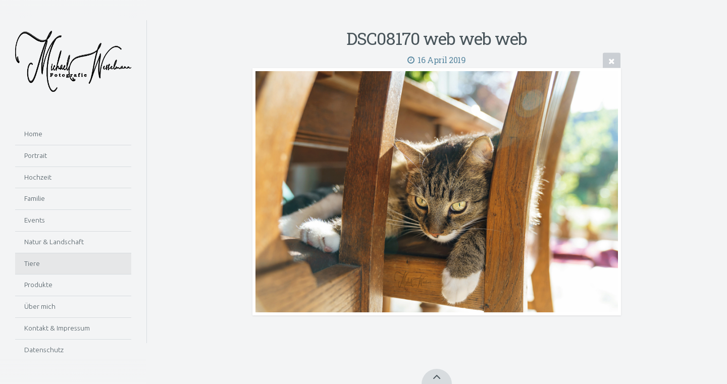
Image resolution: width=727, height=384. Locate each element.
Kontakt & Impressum (57, 328)
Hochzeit (37, 177)
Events (34, 220)
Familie (34, 198)
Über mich (40, 306)
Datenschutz (44, 350)
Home (33, 134)
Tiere (32, 263)
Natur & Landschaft (54, 242)
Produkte (38, 285)
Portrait (35, 155)
